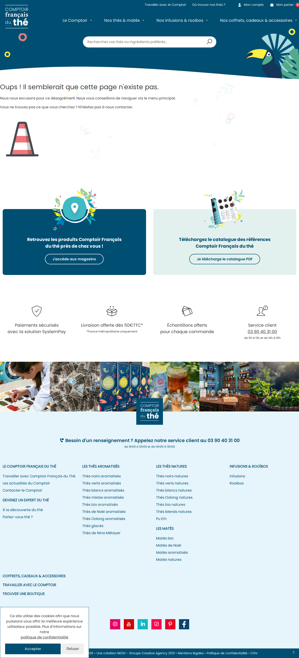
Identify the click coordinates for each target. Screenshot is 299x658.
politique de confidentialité (44, 637)
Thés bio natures (170, 504)
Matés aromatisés (172, 552)
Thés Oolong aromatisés (103, 518)
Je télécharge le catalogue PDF (225, 259)
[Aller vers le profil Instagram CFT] (115, 624)
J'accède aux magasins (74, 259)
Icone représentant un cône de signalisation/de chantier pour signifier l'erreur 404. (22, 135)
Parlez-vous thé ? (18, 517)
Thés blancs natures (174, 490)
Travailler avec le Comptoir (165, 4)
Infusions (237, 476)
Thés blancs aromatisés (103, 490)
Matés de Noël (168, 545)
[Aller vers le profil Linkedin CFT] (143, 624)
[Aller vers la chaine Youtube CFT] (129, 624)
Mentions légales (191, 653)
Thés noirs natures (172, 476)
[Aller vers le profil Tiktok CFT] (156, 624)
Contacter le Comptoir (22, 490)
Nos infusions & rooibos (180, 20)
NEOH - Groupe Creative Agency (142, 653)
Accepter (33, 648)
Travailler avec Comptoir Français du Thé (39, 476)
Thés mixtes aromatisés (103, 497)
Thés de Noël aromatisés (104, 511)
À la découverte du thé (23, 509)
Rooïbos (237, 483)
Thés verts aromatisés (101, 483)
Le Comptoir (75, 20)
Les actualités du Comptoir (26, 483)
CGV (254, 653)
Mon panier (283, 4)
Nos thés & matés (122, 20)
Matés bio (164, 538)
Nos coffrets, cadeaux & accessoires (256, 20)
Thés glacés (92, 525)
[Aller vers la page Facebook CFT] (184, 624)
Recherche (209, 41)
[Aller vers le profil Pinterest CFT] (170, 624)
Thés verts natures (172, 483)
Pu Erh (161, 518)
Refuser (72, 649)
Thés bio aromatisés (100, 504)
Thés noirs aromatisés (101, 476)
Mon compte (251, 4)
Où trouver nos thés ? (208, 4)
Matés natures (168, 559)
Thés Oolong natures (174, 497)
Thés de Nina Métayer (101, 532)
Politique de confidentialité (227, 653)
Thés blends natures (174, 511)
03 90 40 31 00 (262, 332)
